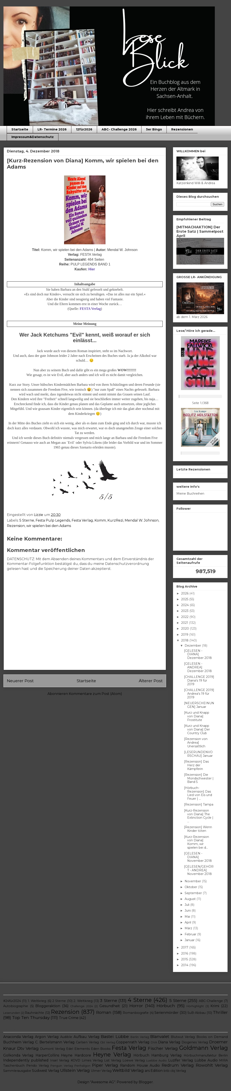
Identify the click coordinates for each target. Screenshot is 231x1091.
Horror (136, 1005)
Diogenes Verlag (195, 1042)
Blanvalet (159, 1036)
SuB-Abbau (196, 1013)
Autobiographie (15, 1006)
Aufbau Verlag (86, 1037)
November (193, 881)
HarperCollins (47, 1055)
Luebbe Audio (156, 1060)
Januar (190, 940)
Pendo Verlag (37, 1065)
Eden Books (101, 1049)
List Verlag (112, 1060)
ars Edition (154, 1071)
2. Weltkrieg (83, 1001)
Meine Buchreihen (190, 493)
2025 (185, 599)
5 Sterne (26, 520)
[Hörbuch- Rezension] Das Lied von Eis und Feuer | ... (198, 793)
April (188, 922)
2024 (185, 605)
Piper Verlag (105, 1065)
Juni (188, 910)
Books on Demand (212, 1037)
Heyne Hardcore (76, 1055)
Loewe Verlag (134, 1060)
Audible (66, 1037)
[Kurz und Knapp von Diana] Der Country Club (197, 729)
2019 (185, 634)
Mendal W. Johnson (142, 520)
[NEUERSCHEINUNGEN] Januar (199, 705)
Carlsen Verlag (87, 1042)
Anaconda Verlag (18, 1037)
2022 (185, 617)
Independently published (26, 1060)
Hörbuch (166, 1005)
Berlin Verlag (139, 1037)
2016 (185, 953)
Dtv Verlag (28, 1048)
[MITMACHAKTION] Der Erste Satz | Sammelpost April (199, 231)
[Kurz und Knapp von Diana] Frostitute (196, 716)
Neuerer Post (20, 680)
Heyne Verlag (112, 1054)
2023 (185, 611)
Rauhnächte (34, 1013)
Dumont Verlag (52, 1049)
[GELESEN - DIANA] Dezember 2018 (198, 654)
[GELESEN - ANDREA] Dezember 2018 (198, 667)
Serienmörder (166, 1013)
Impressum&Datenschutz (32, 137)
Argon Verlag (46, 1037)
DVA (154, 1042)
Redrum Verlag (178, 1065)
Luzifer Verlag (180, 1060)
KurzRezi (115, 520)
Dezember (193, 645)
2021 (185, 623)
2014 (185, 965)
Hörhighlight (195, 1006)
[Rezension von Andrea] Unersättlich (195, 742)
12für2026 (84, 129)
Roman (103, 1012)
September (194, 893)
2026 (185, 593)
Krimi (215, 1006)
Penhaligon (82, 1065)
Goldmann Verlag (203, 1047)
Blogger (146, 1082)
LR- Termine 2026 (52, 129)
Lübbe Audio (206, 1060)
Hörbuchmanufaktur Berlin (206, 1055)
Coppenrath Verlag (132, 1042)
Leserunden (11, 1012)
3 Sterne (108, 1000)
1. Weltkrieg (37, 1001)
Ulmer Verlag (101, 1071)
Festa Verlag (82, 520)
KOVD (75, 1060)
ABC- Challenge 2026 (119, 129)
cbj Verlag (178, 1071)
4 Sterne (139, 1000)
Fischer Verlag (163, 1048)
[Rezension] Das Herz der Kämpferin (196, 765)
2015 (185, 959)
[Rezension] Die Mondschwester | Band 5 (199, 778)
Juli (187, 905)
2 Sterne (59, 1001)
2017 (185, 947)
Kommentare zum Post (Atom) (95, 694)
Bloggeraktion (47, 1006)
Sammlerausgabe (17, 1071)
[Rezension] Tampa (198, 804)
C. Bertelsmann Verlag (55, 1042)
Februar (191, 934)
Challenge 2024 (81, 1006)
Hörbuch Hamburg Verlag (158, 1055)
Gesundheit (109, 1006)
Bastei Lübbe (115, 1036)
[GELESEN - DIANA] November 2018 (198, 857)
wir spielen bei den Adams (48, 526)
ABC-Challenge (211, 1001)
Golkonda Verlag (18, 1055)
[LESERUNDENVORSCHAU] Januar (198, 754)
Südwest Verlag (45, 1071)
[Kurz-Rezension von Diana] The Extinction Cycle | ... (198, 816)
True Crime (69, 1018)
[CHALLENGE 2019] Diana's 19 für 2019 (199, 680)
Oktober (191, 887)
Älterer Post (151, 680)
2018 (185, 640)
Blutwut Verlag (183, 1037)
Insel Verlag (59, 1060)
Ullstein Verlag (75, 1070)
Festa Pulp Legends (53, 520)
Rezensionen (182, 129)
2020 (185, 628)
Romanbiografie (136, 1013)
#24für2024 (12, 1001)
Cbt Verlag (107, 1042)
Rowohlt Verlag (212, 1065)
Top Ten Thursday (31, 1017)
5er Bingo (154, 129)
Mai (188, 917)
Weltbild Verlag (128, 1070)
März (189, 928)
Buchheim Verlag (18, 1042)
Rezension (16, 526)
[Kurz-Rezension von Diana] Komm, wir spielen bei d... (196, 842)
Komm (100, 520)
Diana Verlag (169, 1042)
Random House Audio (140, 1065)
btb (166, 1071)
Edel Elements (78, 1049)
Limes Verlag (92, 1060)
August (190, 899)
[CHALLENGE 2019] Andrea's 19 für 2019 (199, 693)
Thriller (220, 1012)
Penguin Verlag (61, 1065)
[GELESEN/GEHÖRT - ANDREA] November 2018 (199, 870)
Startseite (19, 129)
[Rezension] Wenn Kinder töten (198, 829)
